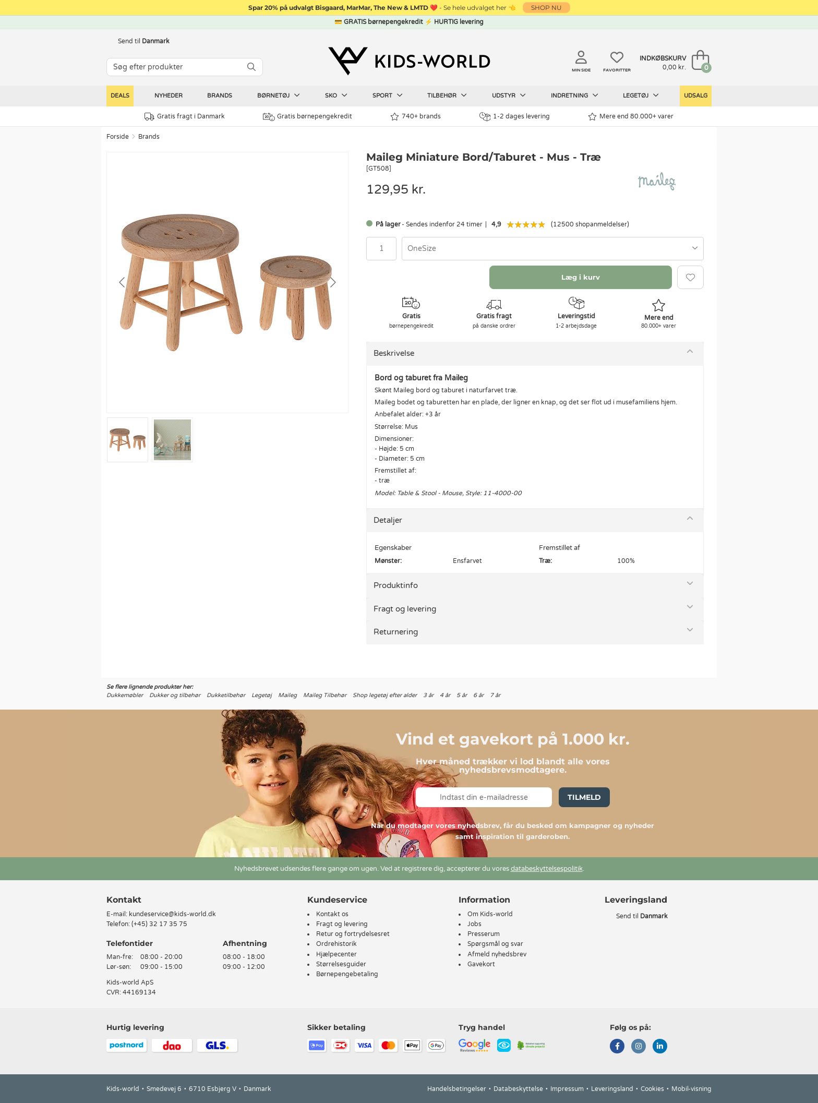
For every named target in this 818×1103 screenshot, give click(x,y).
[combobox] (553, 248)
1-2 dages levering (514, 116)
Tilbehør (447, 95)
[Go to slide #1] (127, 439)
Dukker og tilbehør (174, 695)
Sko (336, 95)
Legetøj (641, 95)
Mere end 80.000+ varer (630, 117)
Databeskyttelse (518, 1089)
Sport (387, 95)
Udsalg (695, 95)
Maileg (287, 695)
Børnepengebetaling (347, 974)
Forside (117, 136)
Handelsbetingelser (456, 1089)
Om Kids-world (490, 914)
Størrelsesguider (341, 964)
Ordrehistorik (336, 944)
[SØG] (251, 67)
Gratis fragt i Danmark (185, 117)
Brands (219, 95)
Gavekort (481, 964)
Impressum (567, 1089)
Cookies (652, 1089)
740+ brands (415, 117)
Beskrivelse (394, 353)
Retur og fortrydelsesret (353, 934)
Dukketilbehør (226, 695)
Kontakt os (332, 914)
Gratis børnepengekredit (307, 117)
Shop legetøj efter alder (385, 695)
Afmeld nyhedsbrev (496, 954)
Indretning (574, 95)
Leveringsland (612, 1089)
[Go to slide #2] (172, 439)
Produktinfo (396, 585)
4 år (445, 695)
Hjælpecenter (336, 954)
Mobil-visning (691, 1089)
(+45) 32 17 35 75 (159, 924)
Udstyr (509, 95)
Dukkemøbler (124, 695)
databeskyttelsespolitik (547, 869)
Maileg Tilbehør (324, 695)
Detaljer (388, 520)
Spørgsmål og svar (495, 944)
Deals (120, 95)
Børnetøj (278, 95)
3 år (428, 695)
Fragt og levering (405, 609)
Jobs (474, 924)
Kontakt (123, 900)
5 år (461, 695)
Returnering (396, 632)
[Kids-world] (409, 61)
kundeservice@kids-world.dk (172, 914)
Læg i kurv (580, 277)
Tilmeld (584, 797)
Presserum (483, 934)
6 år (478, 695)
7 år (495, 695)
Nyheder (168, 95)
